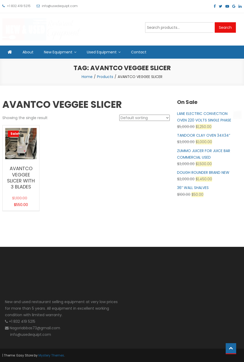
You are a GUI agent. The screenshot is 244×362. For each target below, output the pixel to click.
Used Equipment (102, 52)
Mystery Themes (51, 355)
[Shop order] (144, 118)
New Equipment (58, 52)
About (27, 52)
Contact (138, 52)
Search (225, 27)
